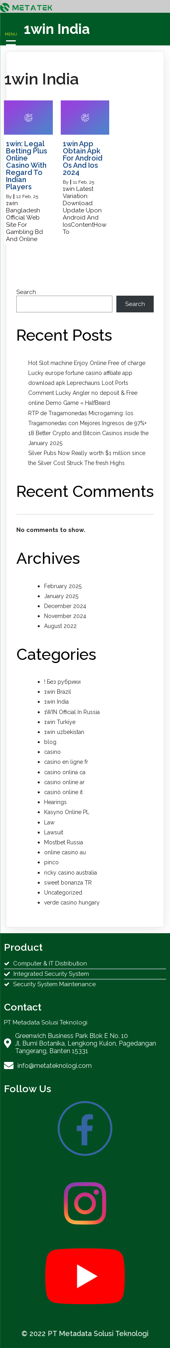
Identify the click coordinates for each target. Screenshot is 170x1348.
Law (49, 822)
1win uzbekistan (64, 732)
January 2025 (61, 596)
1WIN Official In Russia (72, 712)
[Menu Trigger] (11, 40)
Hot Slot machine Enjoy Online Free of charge (86, 363)
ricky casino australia (70, 872)
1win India (56, 702)
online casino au (65, 852)
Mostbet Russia (63, 842)
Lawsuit (53, 832)
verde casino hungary (72, 902)
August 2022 (60, 626)
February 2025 (62, 586)
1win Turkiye (59, 722)
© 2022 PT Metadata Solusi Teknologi (85, 1333)
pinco (51, 862)
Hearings (55, 802)
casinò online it (63, 792)
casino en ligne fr (66, 762)
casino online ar (64, 782)
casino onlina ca (64, 772)
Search (26, 292)
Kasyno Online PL (66, 812)
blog (50, 742)
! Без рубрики (62, 682)
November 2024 (65, 616)
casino (52, 752)
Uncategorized (63, 892)
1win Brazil (57, 692)
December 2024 (65, 606)
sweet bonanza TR (68, 882)
